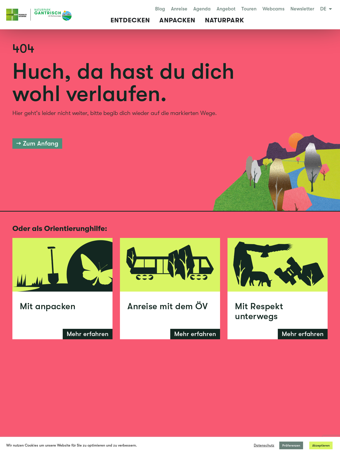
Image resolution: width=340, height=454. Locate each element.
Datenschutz (264, 445)
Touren (248, 8)
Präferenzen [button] (291, 445)
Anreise (179, 8)
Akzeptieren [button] (321, 445)
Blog (160, 8)
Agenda (202, 8)
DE (326, 8)
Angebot (226, 8)
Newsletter (302, 8)
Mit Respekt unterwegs (259, 311)
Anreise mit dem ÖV (167, 306)
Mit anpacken (47, 306)
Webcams (273, 8)
